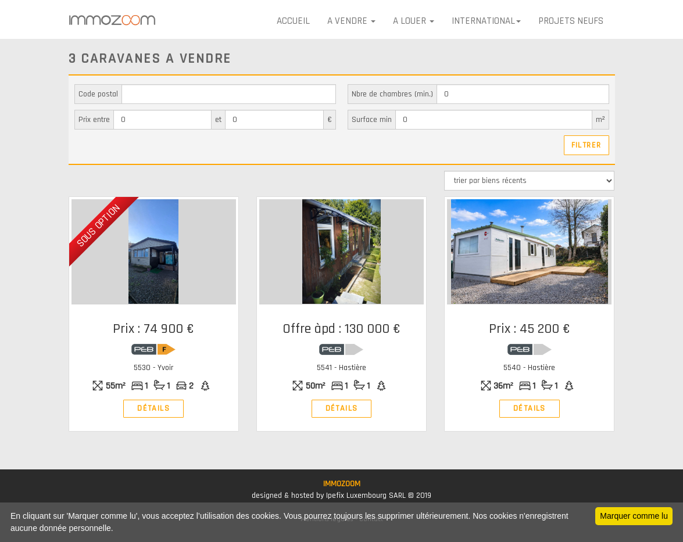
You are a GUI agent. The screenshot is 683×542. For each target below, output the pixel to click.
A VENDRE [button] (351, 21)
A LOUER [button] (413, 21)
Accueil (293, 21)
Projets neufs (570, 21)
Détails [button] (153, 408)
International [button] (486, 21)
